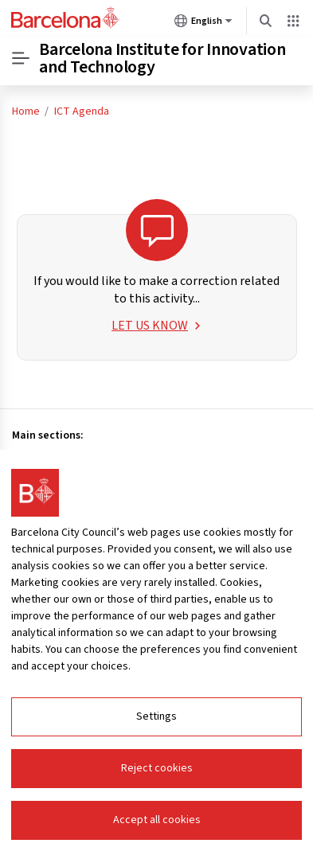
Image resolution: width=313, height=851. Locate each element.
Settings (156, 716)
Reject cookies (157, 768)
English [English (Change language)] (203, 24)
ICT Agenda (81, 111)
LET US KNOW (156, 325)
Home (26, 111)
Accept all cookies (157, 820)
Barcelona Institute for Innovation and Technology (162, 58)
